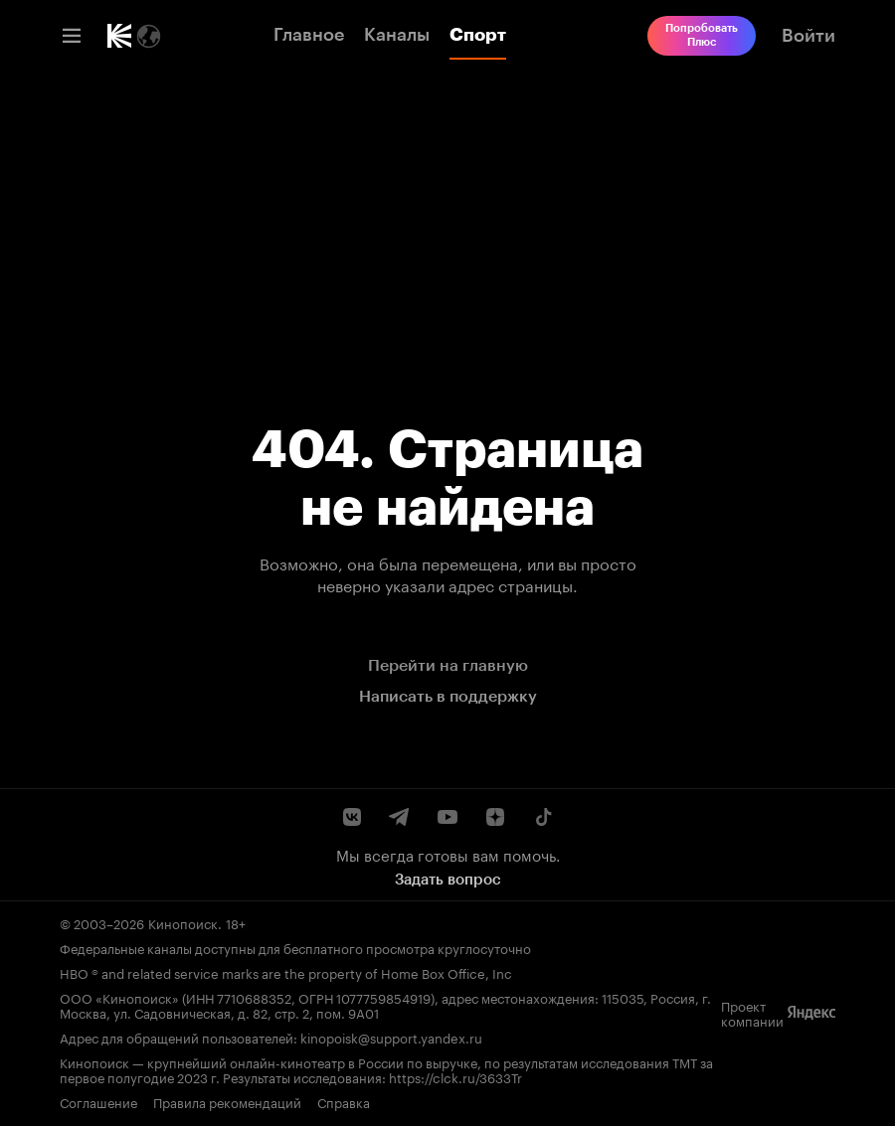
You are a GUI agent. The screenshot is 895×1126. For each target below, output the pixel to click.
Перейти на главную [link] (448, 665)
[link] (119, 36)
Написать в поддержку (448, 696)
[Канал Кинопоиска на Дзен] (495, 817)
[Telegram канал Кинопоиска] (400, 817)
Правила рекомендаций (227, 1101)
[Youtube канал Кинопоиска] (447, 817)
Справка (343, 1101)
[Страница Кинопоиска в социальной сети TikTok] (543, 817)
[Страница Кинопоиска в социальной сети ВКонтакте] (352, 817)
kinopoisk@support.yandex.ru (391, 1036)
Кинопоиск (183, 922)
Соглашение (98, 1101)
